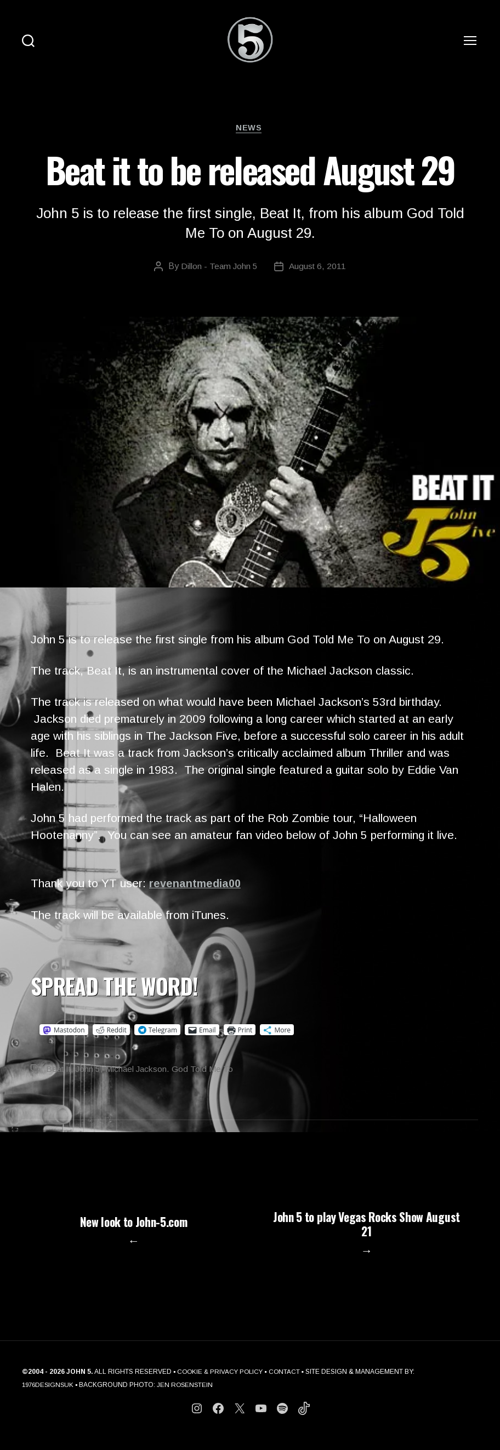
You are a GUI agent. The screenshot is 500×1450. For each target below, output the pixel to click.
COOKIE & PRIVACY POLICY (221, 1383)
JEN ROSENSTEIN (189, 1396)
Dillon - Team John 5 (219, 267)
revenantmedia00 (197, 884)
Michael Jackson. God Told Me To (173, 1070)
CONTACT (288, 1383)
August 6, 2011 (318, 267)
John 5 (91, 1070)
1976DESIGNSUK (49, 1396)
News (250, 128)
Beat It (59, 1070)
